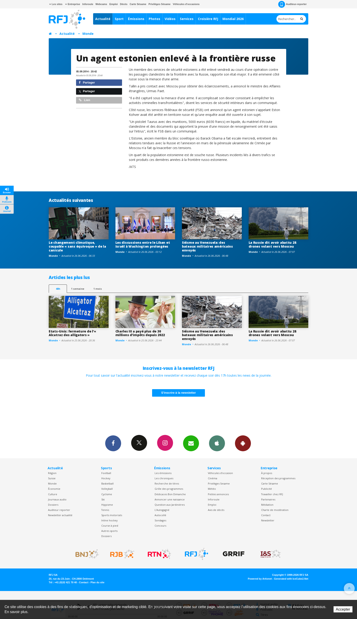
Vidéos (170, 19)
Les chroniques (164, 478)
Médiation (267, 504)
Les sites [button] (55, 4)
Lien (84, 100)
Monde (88, 33)
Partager (87, 82)
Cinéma (212, 478)
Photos (154, 19)
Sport (119, 19)
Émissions (136, 19)
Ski (103, 499)
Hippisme (107, 504)
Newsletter (267, 520)
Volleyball (107, 488)
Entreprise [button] (72, 4)
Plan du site (97, 582)
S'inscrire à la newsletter (178, 392)
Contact (265, 515)
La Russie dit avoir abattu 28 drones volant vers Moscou (272, 244)
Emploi (113, 4)
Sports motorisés (111, 515)
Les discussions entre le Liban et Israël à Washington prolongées (142, 244)
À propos (266, 473)
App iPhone (217, 443)
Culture (52, 494)
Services (187, 19)
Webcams (101, 4)
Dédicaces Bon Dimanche (170, 494)
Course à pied (109, 525)
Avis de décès (216, 509)
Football (106, 473)
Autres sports (109, 530)
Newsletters (191, 443)
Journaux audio (57, 499)
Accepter (343, 609)
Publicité (266, 488)
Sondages (160, 520)
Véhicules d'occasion (220, 473)
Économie (54, 488)
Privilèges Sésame (159, 4)
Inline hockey (109, 520)
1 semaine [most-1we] (77, 288)
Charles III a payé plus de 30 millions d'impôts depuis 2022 (140, 333)
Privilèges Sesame (219, 483)
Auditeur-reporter (292, 4)
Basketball (107, 483)
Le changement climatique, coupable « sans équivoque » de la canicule (77, 246)
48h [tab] (58, 288)
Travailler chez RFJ (272, 494)
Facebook (113, 443)
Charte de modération (274, 509)
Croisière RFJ (208, 19)
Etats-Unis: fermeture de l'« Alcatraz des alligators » (72, 333)
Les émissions (163, 473)
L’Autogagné (162, 509)
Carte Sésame (138, 4)
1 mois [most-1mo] (97, 288)
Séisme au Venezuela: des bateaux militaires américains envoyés (207, 246)
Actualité (102, 19)
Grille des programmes (169, 488)
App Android (243, 443)
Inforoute (87, 4)
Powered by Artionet (260, 578)
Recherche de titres (167, 483)
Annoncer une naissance (170, 499)
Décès (123, 4)
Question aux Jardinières (170, 504)
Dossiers (53, 504)
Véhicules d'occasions (186, 4)
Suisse (52, 478)
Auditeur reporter (59, 509)
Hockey (105, 478)
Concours (160, 525)
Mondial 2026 (233, 19)
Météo (212, 488)
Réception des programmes (278, 478)
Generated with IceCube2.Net (291, 578)
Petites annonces (218, 494)
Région (52, 473)
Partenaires (268, 499)
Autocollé (160, 515)
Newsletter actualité (60, 515)
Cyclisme (106, 494)
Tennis (105, 509)
